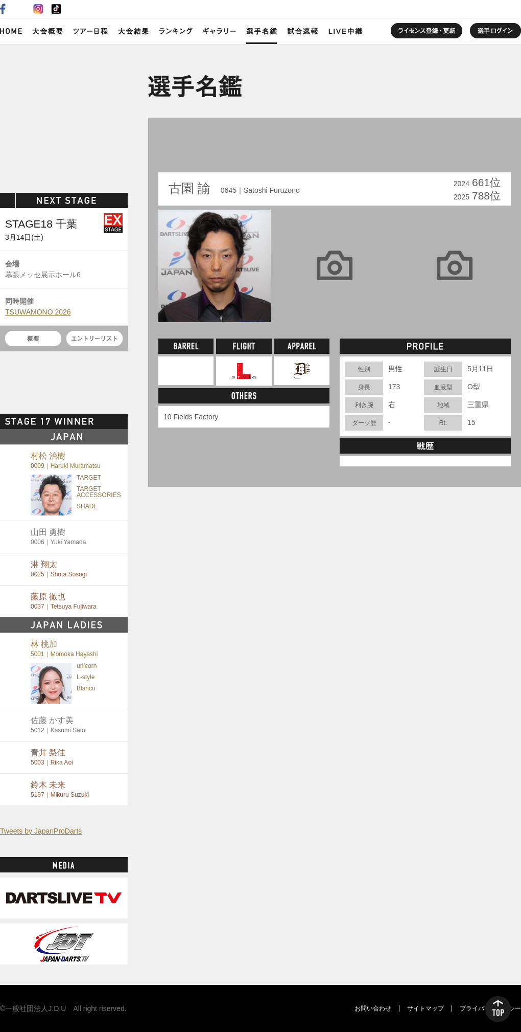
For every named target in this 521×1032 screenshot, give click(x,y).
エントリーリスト (94, 338)
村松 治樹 (66, 460)
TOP (498, 1009)
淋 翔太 (59, 568)
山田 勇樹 (58, 536)
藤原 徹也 (64, 601)
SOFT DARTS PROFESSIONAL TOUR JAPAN (64, 116)
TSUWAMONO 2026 (38, 312)
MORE (110, 421)
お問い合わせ (372, 1008)
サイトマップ (425, 1008)
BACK (182, 148)
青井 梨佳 (52, 757)
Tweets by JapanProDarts (41, 831)
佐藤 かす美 (58, 724)
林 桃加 (64, 648)
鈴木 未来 (60, 789)
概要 (33, 338)
